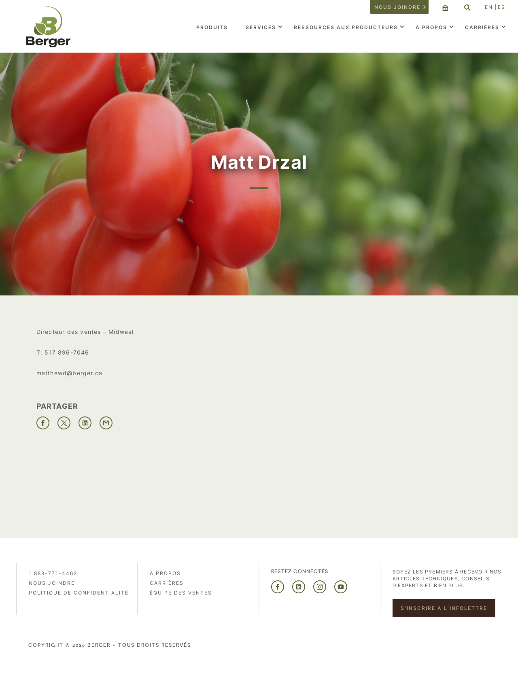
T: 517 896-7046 (62, 352)
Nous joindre (397, 7)
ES (501, 7)
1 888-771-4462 (53, 573)
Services (261, 27)
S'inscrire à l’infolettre (444, 608)
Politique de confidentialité (79, 593)
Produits (212, 27)
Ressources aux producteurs (346, 27)
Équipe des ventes (181, 593)
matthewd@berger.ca (69, 373)
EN (489, 7)
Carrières (482, 27)
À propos (431, 27)
